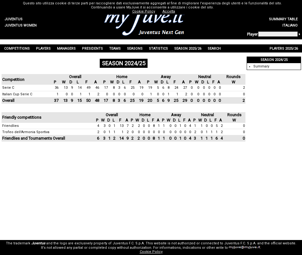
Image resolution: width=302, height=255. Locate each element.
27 (185, 88)
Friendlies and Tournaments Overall (33, 138)
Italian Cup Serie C (17, 94)
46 (97, 88)
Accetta (169, 11)
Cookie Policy (151, 252)
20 (150, 100)
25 (132, 88)
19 (141, 88)
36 (56, 88)
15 (79, 100)
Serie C (8, 88)
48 (97, 100)
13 (66, 88)
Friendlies (10, 126)
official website (283, 243)
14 (80, 88)
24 (176, 88)
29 (185, 100)
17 (106, 88)
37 (56, 100)
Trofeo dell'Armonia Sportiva (25, 132)
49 (88, 88)
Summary (261, 66)
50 (88, 100)
